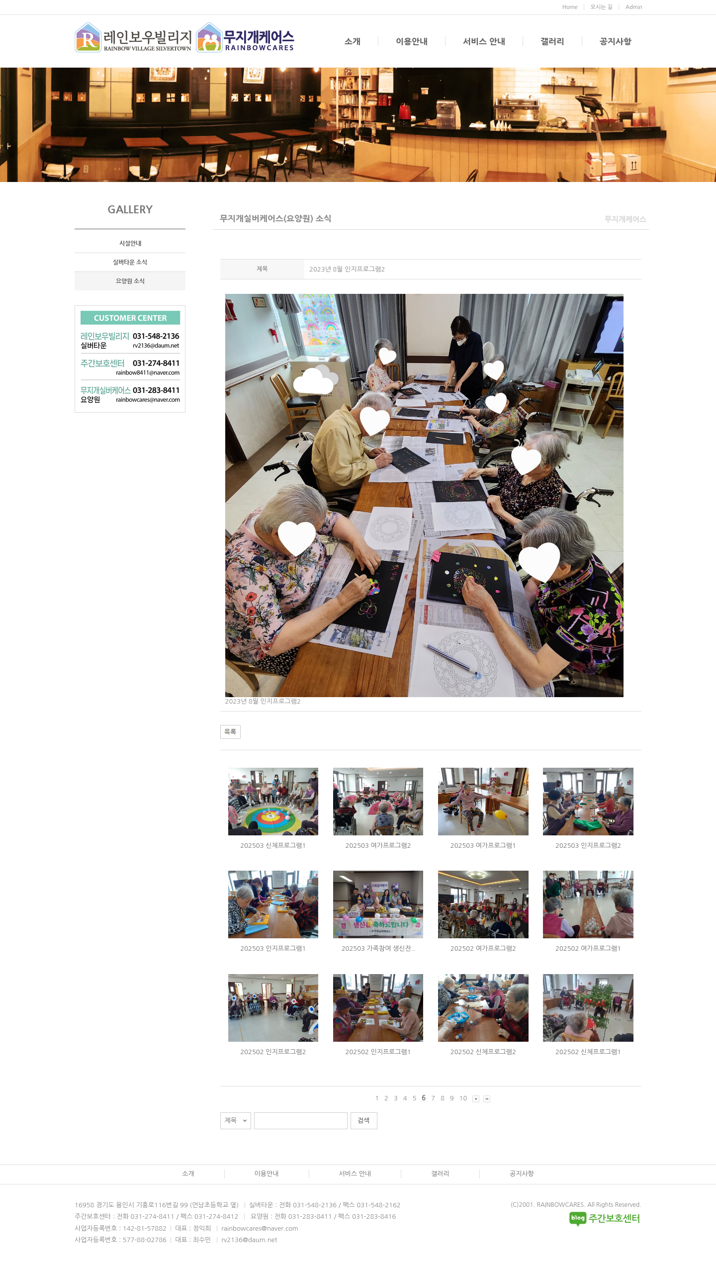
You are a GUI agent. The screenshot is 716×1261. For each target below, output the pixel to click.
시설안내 (130, 243)
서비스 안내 (484, 41)
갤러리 (552, 41)
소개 (352, 41)
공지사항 (615, 41)
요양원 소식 (130, 280)
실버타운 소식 (130, 262)
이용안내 (412, 41)
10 (463, 1098)
